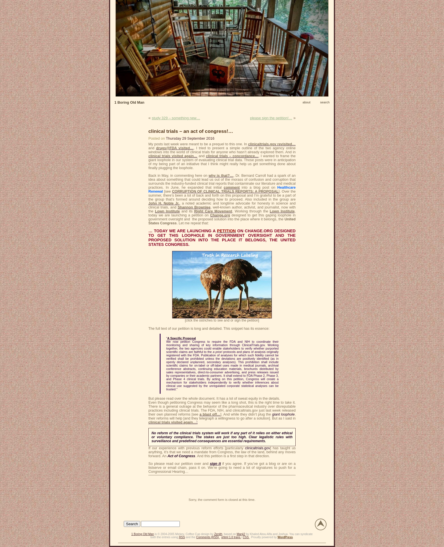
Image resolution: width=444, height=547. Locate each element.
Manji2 (241, 534)
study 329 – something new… (176, 118)
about (306, 102)
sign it (215, 464)
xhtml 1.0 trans (231, 537)
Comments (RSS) (208, 537)
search (325, 102)
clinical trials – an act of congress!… (190, 131)
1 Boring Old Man (129, 102)
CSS (246, 537)
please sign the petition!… (271, 118)
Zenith (218, 534)
